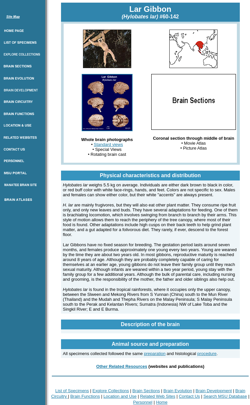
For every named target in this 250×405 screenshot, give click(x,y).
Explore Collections (111, 390)
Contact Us (189, 396)
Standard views (108, 144)
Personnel (143, 402)
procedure (207, 353)
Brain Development (214, 390)
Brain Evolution (177, 390)
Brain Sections (146, 390)
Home (162, 402)
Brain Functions (85, 396)
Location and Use (119, 396)
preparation (155, 353)
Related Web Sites (157, 396)
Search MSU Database (225, 396)
